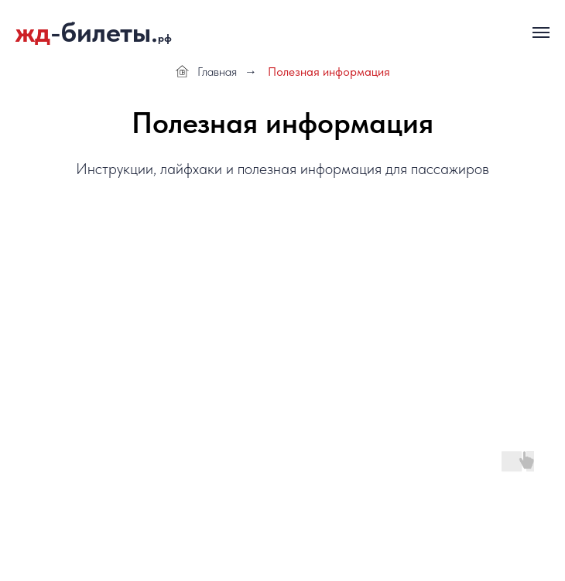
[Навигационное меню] (541, 32)
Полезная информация (329, 71)
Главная (206, 71)
